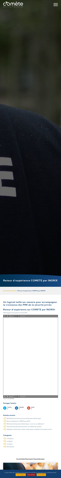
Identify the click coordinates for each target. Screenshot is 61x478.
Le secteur (10, 444)
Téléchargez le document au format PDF (15, 312)
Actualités (12, 291)
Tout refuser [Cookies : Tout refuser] (31, 475)
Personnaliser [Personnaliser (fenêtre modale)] (41, 475)
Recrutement (10, 446)
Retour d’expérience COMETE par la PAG (18, 421)
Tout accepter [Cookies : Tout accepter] (20, 475)
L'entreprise (10, 438)
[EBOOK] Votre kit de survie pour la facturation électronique (24, 418)
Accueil (5, 291)
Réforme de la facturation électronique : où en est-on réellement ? (25, 424)
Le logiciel (9, 441)
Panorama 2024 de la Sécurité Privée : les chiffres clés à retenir (24, 426)
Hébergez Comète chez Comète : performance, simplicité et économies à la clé (29, 429)
